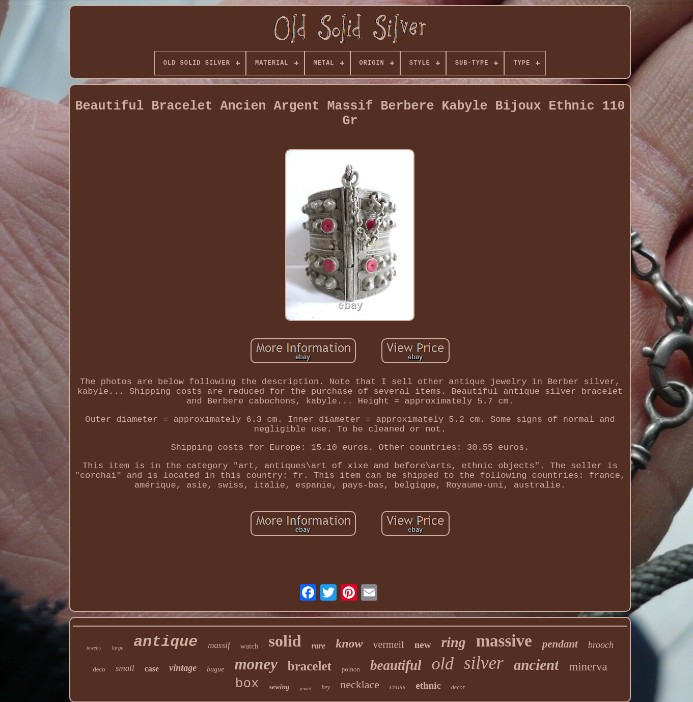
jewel (305, 688)
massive (504, 641)
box (247, 683)
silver (484, 663)
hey (326, 687)
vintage (183, 668)
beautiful (396, 665)
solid (285, 641)
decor (458, 687)
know (349, 643)
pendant (560, 644)
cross (397, 687)
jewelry (94, 648)
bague (215, 669)
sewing (279, 687)
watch (249, 646)
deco (99, 669)
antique (165, 642)
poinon (351, 669)
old (442, 663)
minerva (588, 666)
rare (319, 645)
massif (219, 645)
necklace (359, 684)
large (117, 647)
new (422, 644)
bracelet (309, 666)
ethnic (428, 685)
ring (453, 642)
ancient (536, 665)
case (152, 668)
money (255, 664)
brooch (601, 645)
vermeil (388, 644)
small (125, 668)
